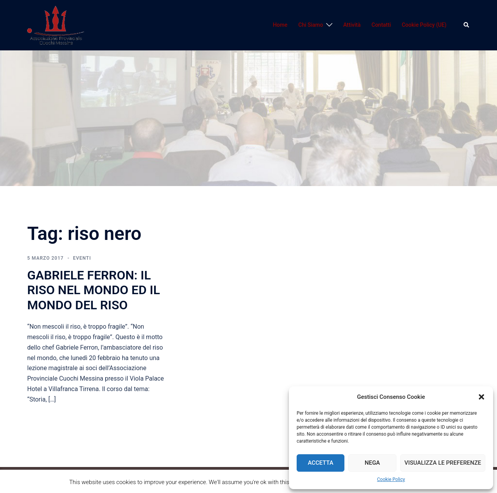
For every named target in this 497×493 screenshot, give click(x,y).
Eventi (82, 258)
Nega (372, 462)
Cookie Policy (391, 479)
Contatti (381, 25)
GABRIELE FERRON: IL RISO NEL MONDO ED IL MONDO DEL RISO (93, 290)
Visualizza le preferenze (443, 462)
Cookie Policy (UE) (424, 25)
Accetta (321, 462)
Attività (352, 25)
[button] (481, 397)
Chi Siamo (310, 25)
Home (280, 25)
